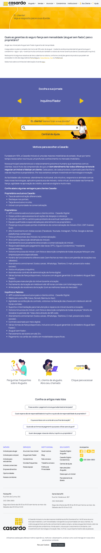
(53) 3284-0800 (89, 460)
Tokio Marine (44, 58)
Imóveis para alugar (10, 451)
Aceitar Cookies (58, 545)
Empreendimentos (9, 469)
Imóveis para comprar (11, 455)
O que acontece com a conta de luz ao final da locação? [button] (50, 420)
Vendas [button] (40, 3)
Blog (43, 455)
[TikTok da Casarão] (82, 455)
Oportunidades (8, 473)
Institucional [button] (72, 3)
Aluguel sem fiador (29, 455)
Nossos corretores (9, 477)
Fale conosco (46, 459)
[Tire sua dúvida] (51, 127)
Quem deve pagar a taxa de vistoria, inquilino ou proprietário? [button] (50, 433)
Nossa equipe (28, 467)
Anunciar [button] (49, 3)
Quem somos (46, 451)
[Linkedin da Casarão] (93, 451)
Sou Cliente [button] (84, 3)
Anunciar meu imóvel (30, 451)
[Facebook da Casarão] (81, 451)
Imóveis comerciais (10, 465)
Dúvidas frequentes (30, 463)
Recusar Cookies (43, 545)
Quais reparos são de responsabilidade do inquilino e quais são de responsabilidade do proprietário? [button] (50, 414)
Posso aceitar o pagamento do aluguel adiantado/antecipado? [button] (50, 407)
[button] (18, 101)
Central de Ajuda (66, 464)
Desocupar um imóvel (67, 474)
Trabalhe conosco (47, 463)
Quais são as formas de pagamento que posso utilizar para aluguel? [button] (50, 427)
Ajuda (95, 3)
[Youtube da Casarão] (89, 451)
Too (51, 58)
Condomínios (61, 3)
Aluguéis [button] (31, 3)
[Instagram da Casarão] (85, 451)
